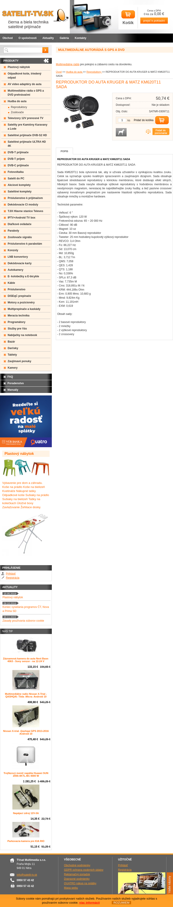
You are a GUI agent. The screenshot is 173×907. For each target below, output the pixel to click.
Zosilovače (17, 112)
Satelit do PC (16, 178)
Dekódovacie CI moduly (23, 204)
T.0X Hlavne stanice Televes (25, 211)
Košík (128, 17)
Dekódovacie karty (20, 263)
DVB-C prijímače (18, 165)
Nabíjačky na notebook (22, 335)
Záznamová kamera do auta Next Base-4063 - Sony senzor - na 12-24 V (26, 660)
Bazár (11, 341)
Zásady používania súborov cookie (23, 620)
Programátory (16, 322)
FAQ (10, 376)
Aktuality (48, 38)
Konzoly (13, 250)
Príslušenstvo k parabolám (25, 243)
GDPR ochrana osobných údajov (83, 869)
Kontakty (80, 38)
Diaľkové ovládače (19, 224)
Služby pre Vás (17, 328)
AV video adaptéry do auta (24, 84)
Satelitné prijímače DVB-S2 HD (27, 135)
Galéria (64, 38)
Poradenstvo (15, 383)
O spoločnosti (27, 38)
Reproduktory (94, 71)
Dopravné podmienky (76, 878)
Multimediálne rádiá (67, 64)
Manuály (12, 389)
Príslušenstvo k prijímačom (25, 198)
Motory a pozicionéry (21, 302)
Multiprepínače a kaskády (24, 309)
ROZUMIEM (121, 902)
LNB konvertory (18, 256)
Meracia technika (19, 315)
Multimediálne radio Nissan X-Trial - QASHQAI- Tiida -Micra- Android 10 (26, 695)
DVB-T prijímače (18, 152)
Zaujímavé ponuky (19, 361)
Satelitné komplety (20, 191)
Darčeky (13, 348)
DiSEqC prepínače (19, 296)
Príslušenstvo (16, 289)
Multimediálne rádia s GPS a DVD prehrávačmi (26, 92)
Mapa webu (71, 887)
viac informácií (89, 902)
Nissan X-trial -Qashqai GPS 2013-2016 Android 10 (26, 732)
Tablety (12, 354)
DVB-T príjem (16, 158)
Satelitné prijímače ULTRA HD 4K (27, 143)
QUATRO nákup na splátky (80, 883)
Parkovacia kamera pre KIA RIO (25, 841)
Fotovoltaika (16, 172)
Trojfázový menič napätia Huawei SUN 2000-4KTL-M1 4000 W (26, 774)
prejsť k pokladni (154, 20)
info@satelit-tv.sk (27, 874)
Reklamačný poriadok (77, 874)
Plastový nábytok (19, 67)
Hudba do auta (74, 71)
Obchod (7, 38)
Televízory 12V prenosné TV (25, 118)
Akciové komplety (19, 185)
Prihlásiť (11, 573)
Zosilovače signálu (20, 237)
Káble (11, 282)
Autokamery (15, 269)
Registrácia (12, 577)
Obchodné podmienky (77, 865)
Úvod (59, 71)
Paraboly (13, 230)
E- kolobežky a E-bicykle (23, 276)
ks (128, 120)
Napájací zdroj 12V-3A (26, 813)
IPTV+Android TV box (21, 217)
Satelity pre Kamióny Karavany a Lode (27, 126)
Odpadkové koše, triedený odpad (24, 75)
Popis (64, 151)
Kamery (13, 367)
